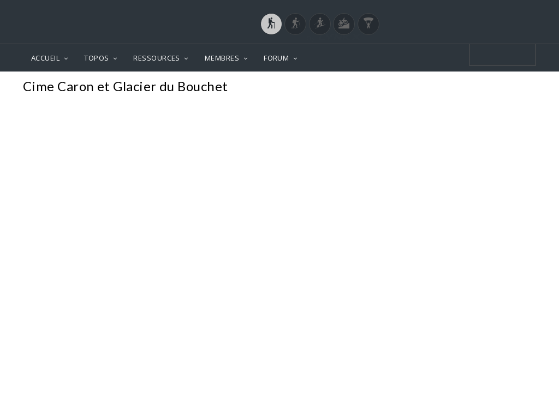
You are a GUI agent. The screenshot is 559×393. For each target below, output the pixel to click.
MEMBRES (222, 58)
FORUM (276, 58)
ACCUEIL (45, 58)
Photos (515, 87)
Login (479, 10)
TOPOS (96, 58)
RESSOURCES (156, 58)
